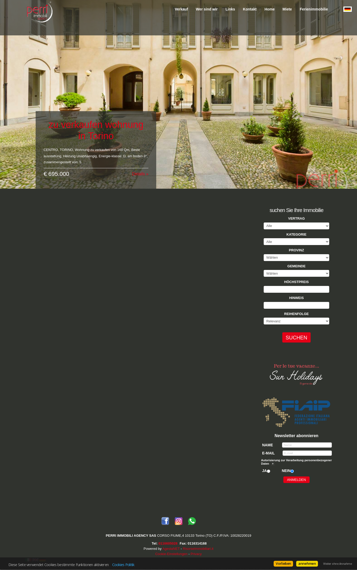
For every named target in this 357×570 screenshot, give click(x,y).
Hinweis (296, 298)
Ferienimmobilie (314, 9)
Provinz (296, 250)
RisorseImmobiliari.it (198, 549)
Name (267, 445)
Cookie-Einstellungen (171, 554)
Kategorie (296, 234)
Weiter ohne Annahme (337, 564)
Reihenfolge (296, 314)
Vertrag (296, 218)
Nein (286, 471)
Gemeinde (296, 266)
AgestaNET (171, 549)
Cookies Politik (123, 564)
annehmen (307, 563)
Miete (287, 9)
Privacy (196, 554)
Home (269, 9)
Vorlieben (283, 563)
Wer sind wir (207, 9)
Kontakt (250, 9)
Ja (264, 471)
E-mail (268, 453)
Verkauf (181, 9)
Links (230, 9)
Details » (140, 170)
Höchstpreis (296, 282)
